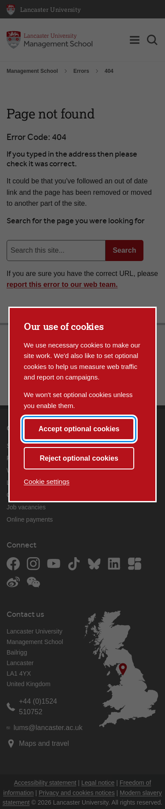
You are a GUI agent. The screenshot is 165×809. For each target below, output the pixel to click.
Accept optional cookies (78, 429)
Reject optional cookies (79, 458)
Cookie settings (47, 481)
